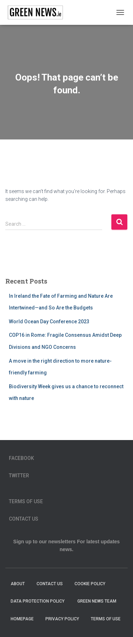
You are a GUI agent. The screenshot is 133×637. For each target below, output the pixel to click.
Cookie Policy (89, 583)
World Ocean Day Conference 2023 (49, 321)
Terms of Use (26, 501)
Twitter (19, 475)
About (18, 583)
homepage (22, 618)
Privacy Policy (62, 618)
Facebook (21, 458)
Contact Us (23, 519)
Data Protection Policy (38, 601)
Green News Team (96, 601)
